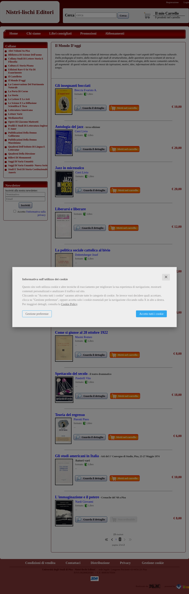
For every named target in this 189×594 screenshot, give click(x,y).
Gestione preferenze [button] (36, 313)
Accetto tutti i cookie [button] (151, 313)
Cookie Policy (69, 304)
